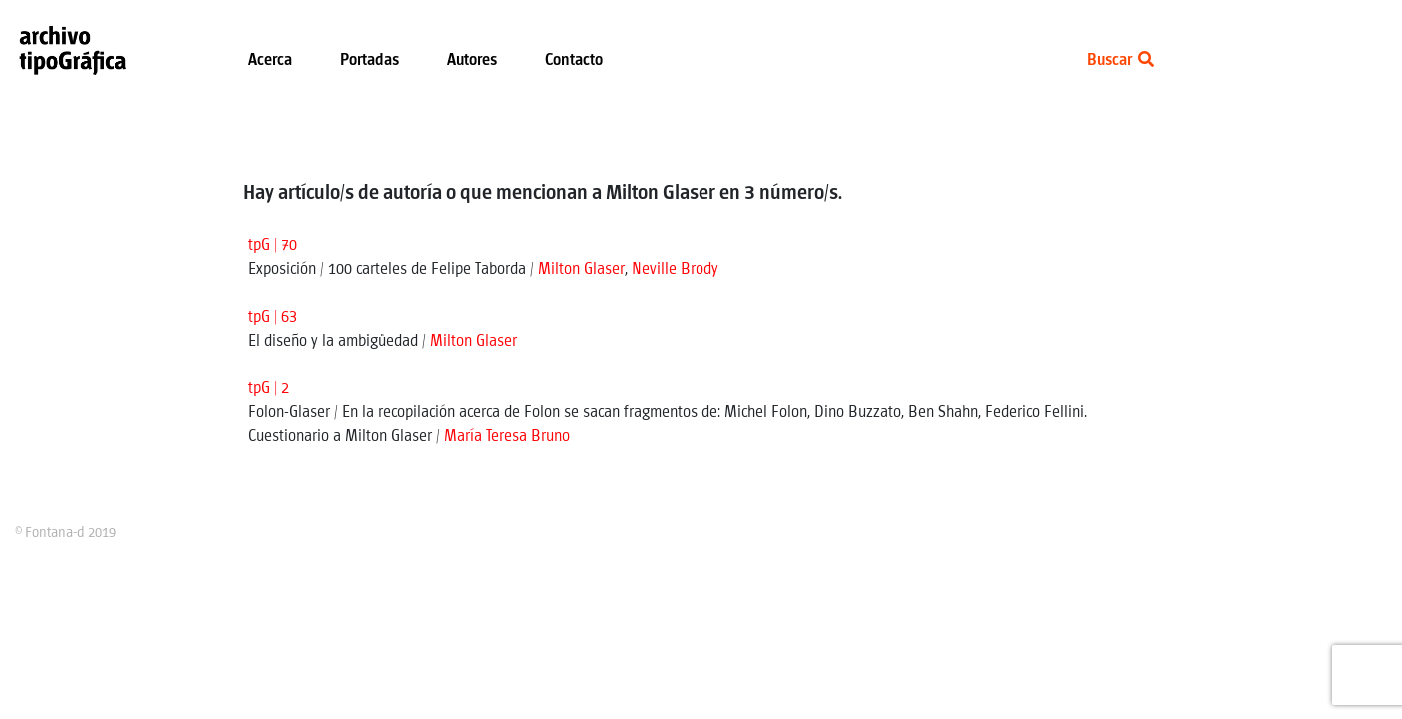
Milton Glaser (581, 269)
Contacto (574, 60)
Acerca (270, 60)
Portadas (369, 60)
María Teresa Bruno (507, 436)
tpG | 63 (272, 317)
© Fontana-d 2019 (65, 533)
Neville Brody (675, 269)
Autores (472, 60)
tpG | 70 (272, 245)
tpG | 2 (268, 388)
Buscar (1120, 60)
